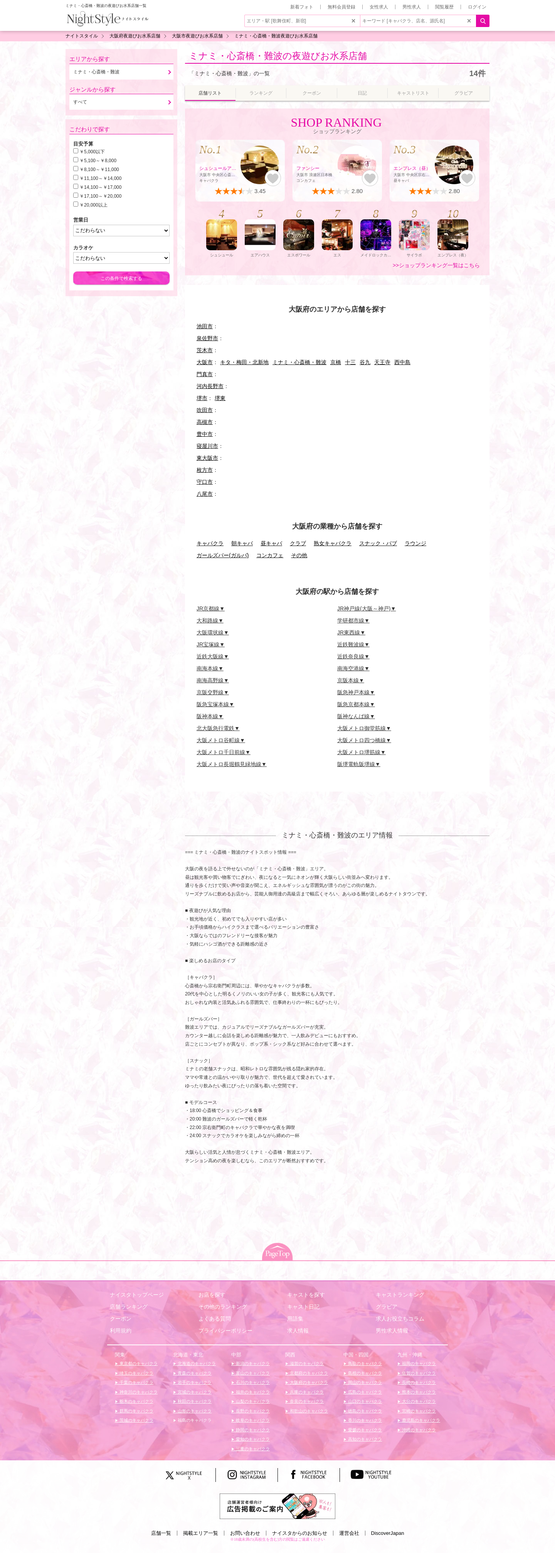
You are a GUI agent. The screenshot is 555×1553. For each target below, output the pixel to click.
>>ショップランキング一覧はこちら (436, 265)
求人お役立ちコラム (400, 1319)
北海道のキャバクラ (196, 1363)
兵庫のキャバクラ (306, 1392)
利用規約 (120, 1331)
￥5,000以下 (92, 151)
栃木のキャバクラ (135, 1401)
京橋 (335, 362)
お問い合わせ (245, 1533)
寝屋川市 (207, 446)
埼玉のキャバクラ (135, 1373)
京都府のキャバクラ (308, 1373)
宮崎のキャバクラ (418, 1411)
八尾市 (205, 494)
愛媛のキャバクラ (364, 1430)
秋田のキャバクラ (194, 1401)
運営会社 (349, 1533)
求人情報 (298, 1331)
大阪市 (205, 362)
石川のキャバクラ (252, 1382)
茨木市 (205, 350)
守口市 (205, 482)
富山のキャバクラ (252, 1373)
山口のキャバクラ (364, 1401)
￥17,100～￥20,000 (100, 196)
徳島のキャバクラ (364, 1411)
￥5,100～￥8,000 (97, 160)
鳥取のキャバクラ (364, 1363)
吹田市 (205, 410)
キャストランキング (400, 1295)
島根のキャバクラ (364, 1373)
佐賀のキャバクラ (418, 1373)
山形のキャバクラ (194, 1411)
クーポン (120, 1319)
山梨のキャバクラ (252, 1401)
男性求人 (411, 7)
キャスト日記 (303, 1307)
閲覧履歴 (444, 7)
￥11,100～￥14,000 (100, 178)
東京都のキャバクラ (138, 1363)
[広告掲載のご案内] (277, 1505)
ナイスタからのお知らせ (299, 1533)
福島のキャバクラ (194, 1420)
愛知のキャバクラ (252, 1439)
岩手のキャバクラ (194, 1382)
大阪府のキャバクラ (308, 1382)
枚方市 (205, 470)
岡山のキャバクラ (364, 1382)
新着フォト (301, 7)
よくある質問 (214, 1319)
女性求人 (379, 7)
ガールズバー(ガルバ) (223, 555)
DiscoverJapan (387, 1533)
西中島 (402, 362)
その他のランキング (222, 1307)
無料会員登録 (341, 7)
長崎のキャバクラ (418, 1382)
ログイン (477, 7)
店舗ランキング (129, 1307)
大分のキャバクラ (418, 1401)
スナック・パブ (378, 543)
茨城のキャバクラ (135, 1420)
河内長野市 (210, 386)
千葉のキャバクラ (135, 1382)
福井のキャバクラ (252, 1392)
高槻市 (205, 422)
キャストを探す (306, 1295)
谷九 (365, 362)
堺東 (220, 398)
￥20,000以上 (93, 205)
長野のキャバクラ (252, 1411)
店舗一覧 (161, 1533)
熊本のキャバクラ (418, 1392)
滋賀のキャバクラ (306, 1363)
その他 (299, 555)
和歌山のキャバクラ (308, 1411)
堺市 (202, 398)
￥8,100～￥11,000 (99, 169)
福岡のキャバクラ (418, 1363)
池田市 (205, 326)
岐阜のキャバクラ (252, 1420)
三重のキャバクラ (252, 1448)
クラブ (298, 543)
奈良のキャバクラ (306, 1401)
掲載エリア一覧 (200, 1533)
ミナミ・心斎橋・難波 (299, 362)
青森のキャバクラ (194, 1373)
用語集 (295, 1319)
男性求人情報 (392, 1331)
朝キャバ (242, 543)
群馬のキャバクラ (135, 1411)
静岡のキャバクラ (252, 1430)
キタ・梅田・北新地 (244, 362)
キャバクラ (210, 543)
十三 (350, 362)
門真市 (205, 374)
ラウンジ (415, 543)
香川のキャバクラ (364, 1420)
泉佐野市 (207, 338)
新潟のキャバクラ (252, 1363)
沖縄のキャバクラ (418, 1430)
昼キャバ (271, 543)
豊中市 (205, 434)
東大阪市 (207, 458)
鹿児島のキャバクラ (420, 1420)
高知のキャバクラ (364, 1439)
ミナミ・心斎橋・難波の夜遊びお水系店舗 (278, 56)
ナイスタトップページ (137, 1295)
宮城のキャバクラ (194, 1392)
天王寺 (382, 362)
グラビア (386, 1307)
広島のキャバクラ (364, 1392)
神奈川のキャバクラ (138, 1392)
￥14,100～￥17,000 (100, 187)
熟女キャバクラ (333, 543)
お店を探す (211, 1295)
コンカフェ (269, 555)
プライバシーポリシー (225, 1331)
